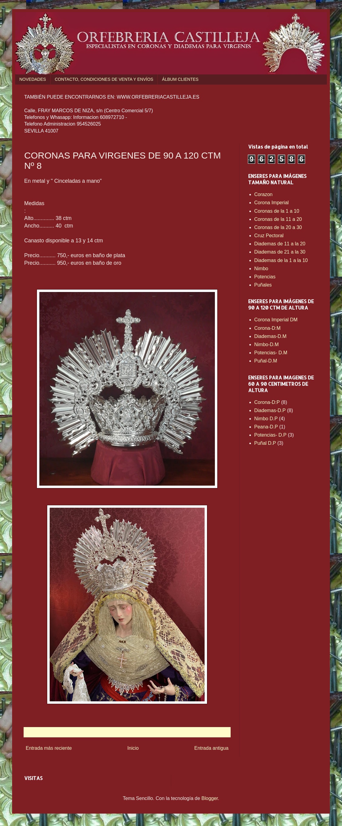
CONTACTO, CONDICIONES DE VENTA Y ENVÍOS (104, 79)
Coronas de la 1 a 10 (276, 211)
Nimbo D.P (266, 418)
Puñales (263, 284)
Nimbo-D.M (266, 344)
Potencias (264, 276)
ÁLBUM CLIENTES (180, 79)
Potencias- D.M (270, 352)
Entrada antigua (211, 748)
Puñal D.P (265, 443)
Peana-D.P (266, 426)
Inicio (133, 748)
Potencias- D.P (270, 435)
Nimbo (261, 268)
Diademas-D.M (270, 336)
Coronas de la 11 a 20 (278, 219)
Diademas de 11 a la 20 (279, 243)
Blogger (210, 798)
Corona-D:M (267, 328)
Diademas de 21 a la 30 (279, 251)
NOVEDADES (32, 79)
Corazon (263, 194)
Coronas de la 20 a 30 (278, 227)
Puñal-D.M (265, 360)
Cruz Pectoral (269, 235)
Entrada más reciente (49, 748)
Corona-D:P (267, 402)
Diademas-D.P (270, 410)
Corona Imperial (271, 202)
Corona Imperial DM (276, 319)
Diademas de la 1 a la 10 (281, 260)
